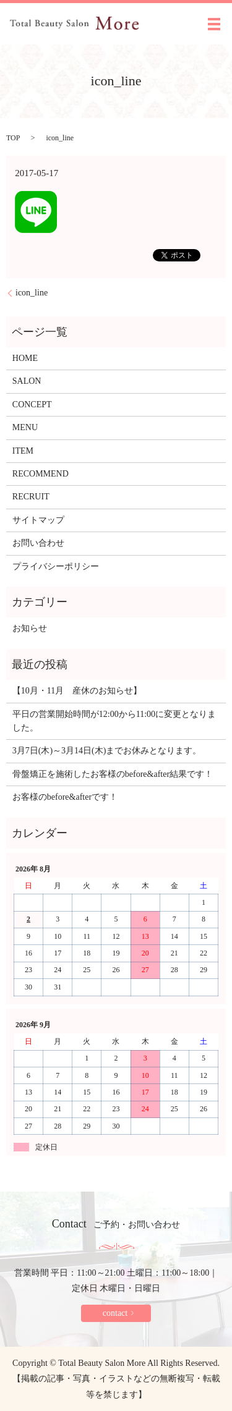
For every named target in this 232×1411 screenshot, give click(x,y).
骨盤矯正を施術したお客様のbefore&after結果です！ (112, 774)
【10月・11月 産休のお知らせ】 (77, 690)
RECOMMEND (40, 473)
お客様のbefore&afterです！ (65, 797)
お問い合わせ (38, 543)
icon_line (31, 292)
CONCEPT (32, 404)
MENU (25, 427)
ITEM (22, 451)
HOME (25, 358)
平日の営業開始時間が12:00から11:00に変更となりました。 (114, 721)
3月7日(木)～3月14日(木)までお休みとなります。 (107, 750)
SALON (26, 381)
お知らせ (29, 628)
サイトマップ (38, 520)
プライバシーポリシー (55, 566)
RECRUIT (30, 496)
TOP (13, 137)
